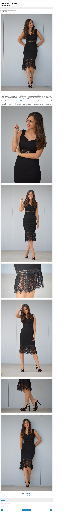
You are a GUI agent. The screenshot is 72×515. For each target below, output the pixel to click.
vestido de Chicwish (21, 100)
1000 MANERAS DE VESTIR (13, 3)
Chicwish (26, 493)
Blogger (30, 513)
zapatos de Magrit (39, 103)
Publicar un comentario (6, 506)
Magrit (28, 495)
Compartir (3, 500)
